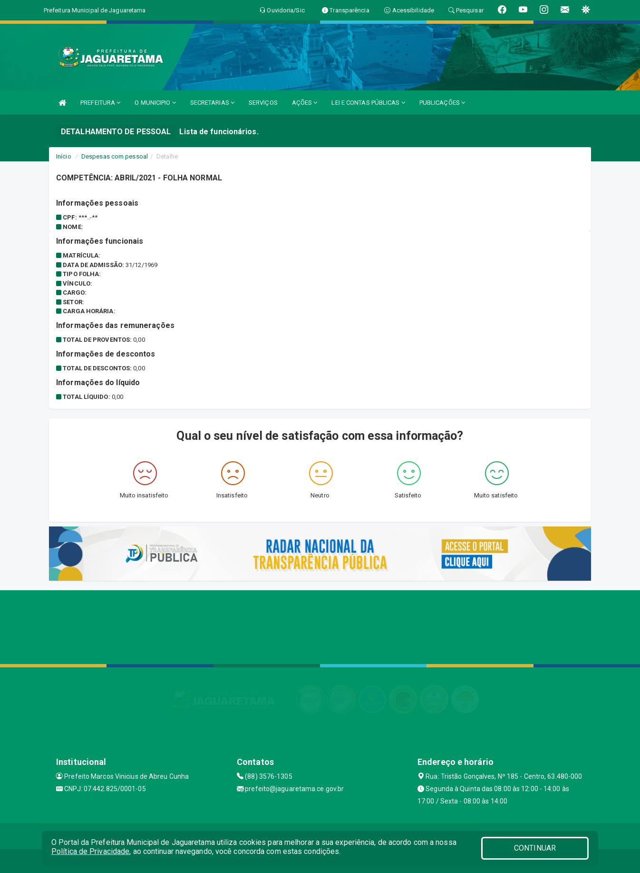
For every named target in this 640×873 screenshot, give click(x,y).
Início (63, 156)
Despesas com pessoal (114, 156)
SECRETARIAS (212, 102)
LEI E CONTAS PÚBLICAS (368, 102)
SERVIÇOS (263, 102)
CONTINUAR (535, 848)
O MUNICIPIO (155, 102)
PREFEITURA (100, 102)
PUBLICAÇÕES (442, 102)
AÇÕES (305, 102)
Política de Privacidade (90, 851)
